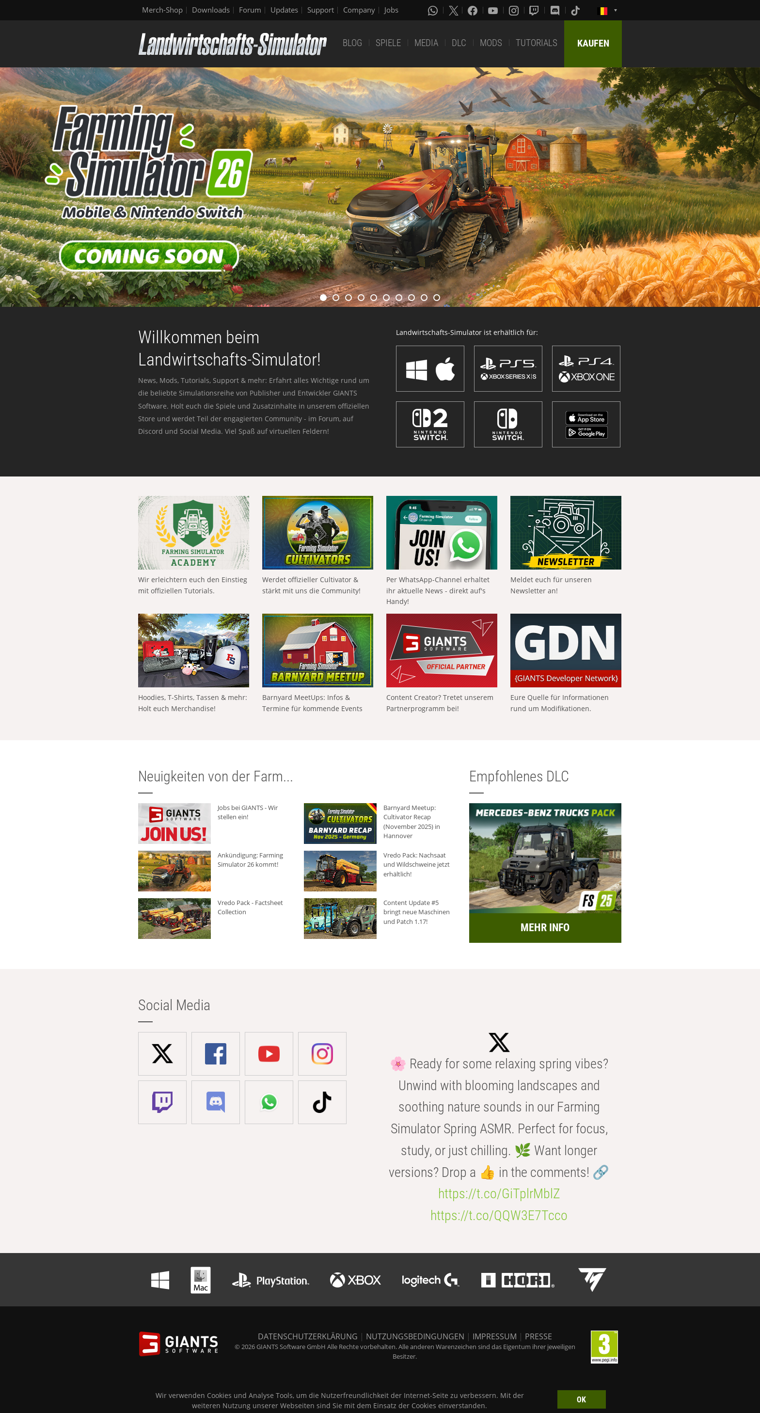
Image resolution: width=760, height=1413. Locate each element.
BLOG (352, 42)
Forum (250, 10)
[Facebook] (473, 10)
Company (359, 10)
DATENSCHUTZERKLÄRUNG (308, 1336)
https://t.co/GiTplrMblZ (499, 1194)
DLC (459, 42)
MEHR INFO (545, 927)
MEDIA (426, 42)
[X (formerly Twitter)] (454, 10)
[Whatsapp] (434, 10)
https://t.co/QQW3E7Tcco (499, 1215)
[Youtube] (494, 10)
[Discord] (556, 10)
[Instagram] (515, 10)
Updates (284, 10)
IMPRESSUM (495, 1336)
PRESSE (538, 1336)
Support (320, 10)
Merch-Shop (162, 10)
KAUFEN (593, 43)
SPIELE (388, 42)
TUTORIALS (536, 42)
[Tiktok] (576, 10)
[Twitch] (535, 10)
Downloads (211, 10)
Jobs (391, 10)
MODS (491, 42)
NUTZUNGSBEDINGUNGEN (415, 1336)
